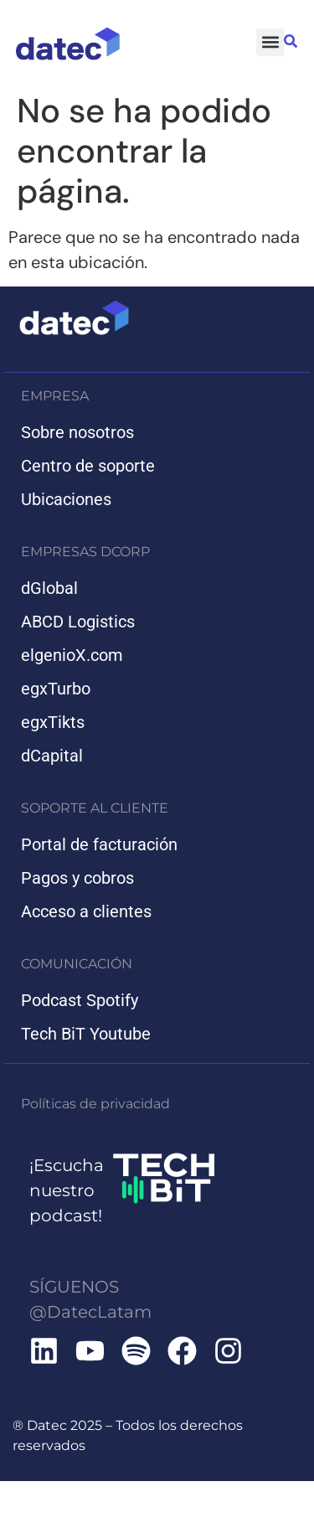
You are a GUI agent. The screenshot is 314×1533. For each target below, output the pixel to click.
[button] (270, 42)
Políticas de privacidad (95, 1104)
